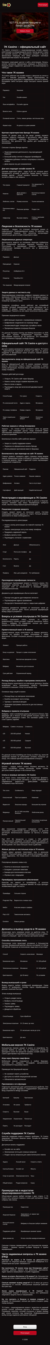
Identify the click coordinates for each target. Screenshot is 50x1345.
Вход (25, 1327)
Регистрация (43, 5)
